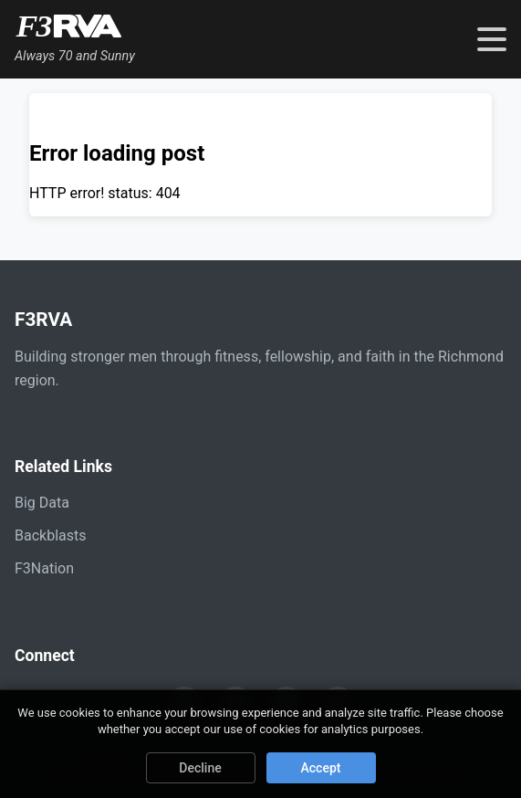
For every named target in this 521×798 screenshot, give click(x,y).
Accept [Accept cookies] (321, 768)
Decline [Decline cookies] (200, 768)
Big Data (42, 502)
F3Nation (44, 568)
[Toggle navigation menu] (491, 39)
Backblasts (50, 535)
